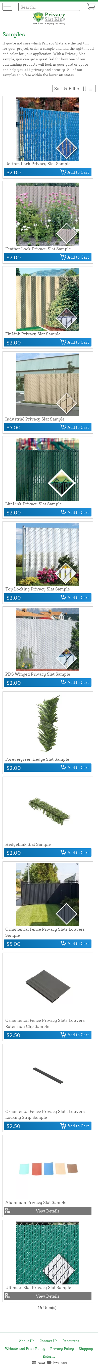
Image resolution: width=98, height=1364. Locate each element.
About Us (26, 1340)
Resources (71, 1340)
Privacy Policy (62, 1348)
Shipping (86, 1348)
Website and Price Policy (25, 1348)
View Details (48, 1210)
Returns (49, 1356)
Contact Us (48, 1340)
